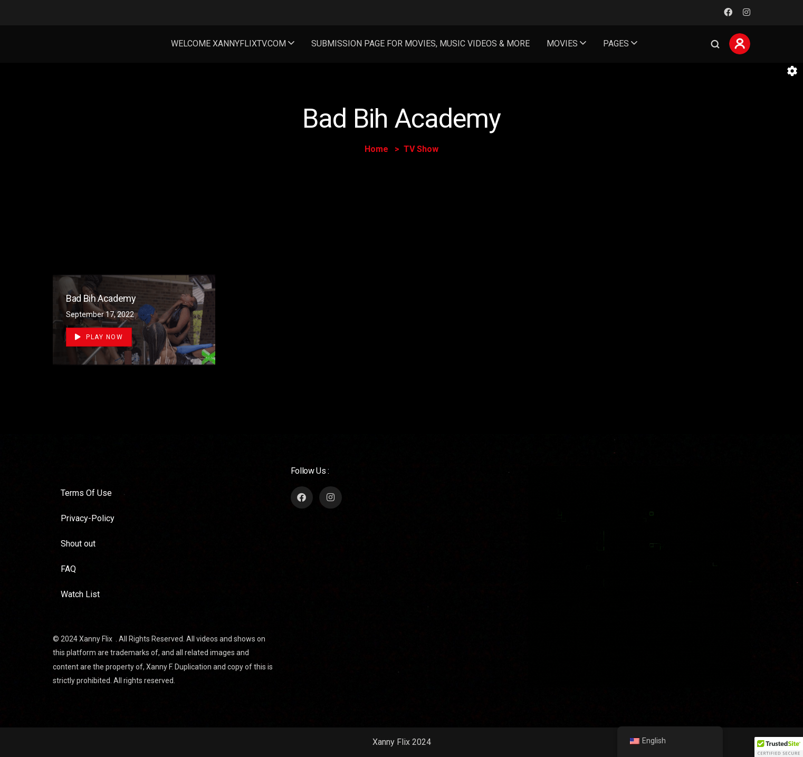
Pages (616, 44)
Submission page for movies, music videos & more (420, 44)
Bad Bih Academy (101, 298)
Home (376, 149)
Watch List (80, 594)
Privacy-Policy (87, 518)
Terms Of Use (86, 493)
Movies (562, 44)
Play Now (99, 337)
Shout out (78, 544)
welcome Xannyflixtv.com (228, 44)
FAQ (68, 569)
